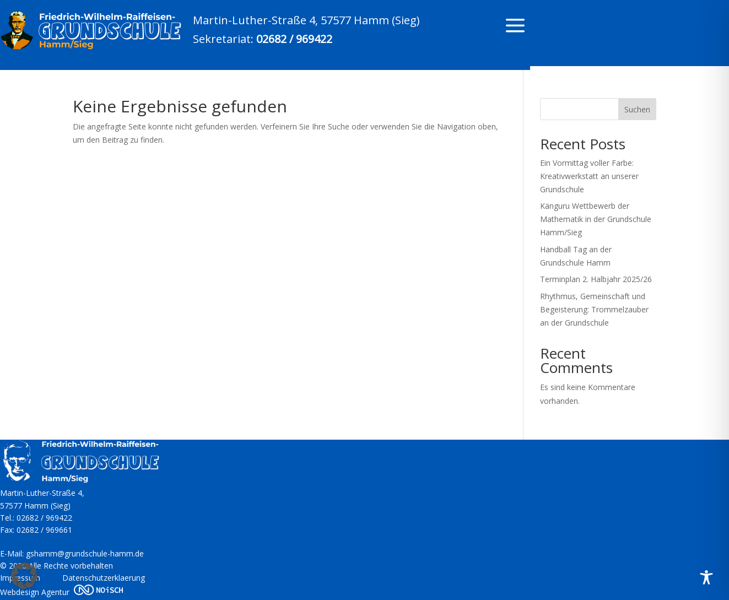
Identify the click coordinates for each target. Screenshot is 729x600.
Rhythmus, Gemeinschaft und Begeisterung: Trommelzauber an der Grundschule (594, 309)
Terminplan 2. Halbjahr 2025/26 (596, 279)
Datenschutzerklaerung (103, 577)
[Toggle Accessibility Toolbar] (706, 577)
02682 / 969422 (294, 38)
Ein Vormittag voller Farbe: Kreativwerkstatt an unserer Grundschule (589, 176)
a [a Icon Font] (515, 26)
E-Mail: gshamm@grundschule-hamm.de (72, 553)
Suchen (637, 109)
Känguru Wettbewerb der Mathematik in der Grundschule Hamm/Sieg (595, 219)
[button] (24, 576)
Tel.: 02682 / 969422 (36, 517)
